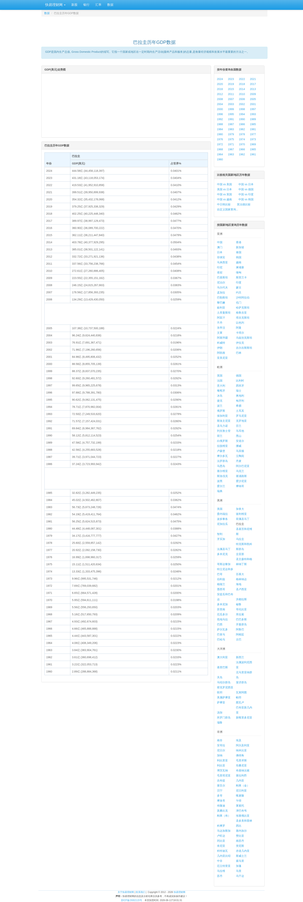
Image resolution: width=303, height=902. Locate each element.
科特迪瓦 (222, 850)
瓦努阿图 (241, 692)
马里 (238, 870)
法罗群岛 (222, 460)
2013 (253, 89)
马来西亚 (222, 262)
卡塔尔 (240, 332)
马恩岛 (221, 466)
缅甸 (238, 272)
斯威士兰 (241, 855)
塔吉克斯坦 (242, 317)
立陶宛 (240, 455)
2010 (242, 94)
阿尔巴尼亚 (242, 466)
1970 (242, 144)
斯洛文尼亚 (224, 420)
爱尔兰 (221, 486)
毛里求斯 (241, 760)
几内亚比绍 (224, 855)
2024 (220, 79)
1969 (253, 144)
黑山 (238, 435)
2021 (253, 79)
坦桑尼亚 (241, 765)
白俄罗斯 (222, 440)
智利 (219, 534)
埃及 (238, 740)
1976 (220, 139)
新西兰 (240, 657)
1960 (220, 159)
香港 (238, 242)
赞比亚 (240, 835)
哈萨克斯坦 (242, 307)
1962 (242, 154)
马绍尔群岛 (224, 682)
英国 (219, 375)
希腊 (238, 405)
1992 (220, 119)
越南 (238, 262)
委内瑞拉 (222, 513)
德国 (238, 375)
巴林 (238, 352)
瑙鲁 (219, 722)
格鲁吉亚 (241, 312)
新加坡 (240, 247)
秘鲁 (238, 604)
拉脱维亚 (222, 445)
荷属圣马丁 (242, 518)
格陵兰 (221, 584)
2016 (220, 89)
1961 (253, 154)
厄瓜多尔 (222, 614)
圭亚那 (240, 554)
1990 (242, 119)
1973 (253, 139)
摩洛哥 (221, 800)
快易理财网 (55, 5)
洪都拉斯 (241, 599)
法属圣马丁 (224, 549)
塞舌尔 (221, 785)
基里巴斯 (222, 667)
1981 (253, 129)
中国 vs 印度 (246, 194)
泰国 (238, 252)
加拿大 (240, 508)
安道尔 (240, 440)
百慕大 (240, 574)
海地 (238, 584)
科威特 (221, 342)
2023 (231, 79)
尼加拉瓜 (222, 523)
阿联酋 (221, 352)
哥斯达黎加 (224, 564)
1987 (231, 124)
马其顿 (240, 450)
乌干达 (240, 875)
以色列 (240, 322)
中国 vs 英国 (224, 194)
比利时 (240, 380)
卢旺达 (221, 835)
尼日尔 (221, 750)
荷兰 (219, 435)
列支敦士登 (224, 430)
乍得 (238, 800)
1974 (242, 139)
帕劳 (238, 697)
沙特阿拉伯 (242, 297)
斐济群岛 (241, 682)
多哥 (219, 795)
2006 (242, 99)
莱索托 (240, 805)
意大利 (221, 385)
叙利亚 (221, 307)
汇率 (98, 4)
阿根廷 (240, 634)
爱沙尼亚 (241, 481)
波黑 (219, 481)
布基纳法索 (242, 770)
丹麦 (238, 460)
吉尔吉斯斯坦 (244, 347)
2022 (242, 79)
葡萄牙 (221, 390)
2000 (220, 109)
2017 (253, 84)
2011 (231, 94)
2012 (220, 94)
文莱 (219, 332)
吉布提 (221, 780)
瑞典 (219, 491)
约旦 (238, 292)
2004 (220, 104)
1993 (253, 114)
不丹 (219, 322)
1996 (220, 114)
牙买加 (221, 539)
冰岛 (219, 395)
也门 (238, 302)
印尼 (219, 267)
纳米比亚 (241, 750)
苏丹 (219, 875)
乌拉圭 (240, 539)
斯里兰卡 (241, 277)
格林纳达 (241, 579)
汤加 (219, 712)
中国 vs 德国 (246, 189)
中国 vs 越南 (224, 199)
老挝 (219, 272)
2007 (231, 99)
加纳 (219, 755)
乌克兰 (240, 471)
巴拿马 (221, 634)
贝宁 (219, 790)
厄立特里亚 (224, 865)
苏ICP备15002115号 (131, 900)
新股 (74, 4)
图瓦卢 (240, 702)
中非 (219, 860)
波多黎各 (222, 518)
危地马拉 (222, 619)
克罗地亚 (241, 420)
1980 (220, 134)
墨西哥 (221, 589)
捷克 (219, 400)
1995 (231, 114)
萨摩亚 (221, 702)
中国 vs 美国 (224, 184)
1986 (242, 124)
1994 (242, 114)
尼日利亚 (241, 790)
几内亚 (240, 780)
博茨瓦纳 (222, 770)
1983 (231, 129)
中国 (219, 242)
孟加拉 (221, 292)
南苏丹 (240, 840)
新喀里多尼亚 (244, 717)
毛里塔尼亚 (224, 775)
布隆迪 (221, 805)
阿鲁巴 (240, 629)
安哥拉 (221, 745)
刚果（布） (224, 815)
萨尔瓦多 (222, 629)
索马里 (240, 860)
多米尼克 (222, 554)
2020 (220, 84)
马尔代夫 (222, 287)
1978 (242, 134)
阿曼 (238, 327)
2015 (231, 89)
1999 (231, 109)
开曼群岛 (241, 624)
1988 (220, 124)
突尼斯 (240, 845)
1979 (231, 134)
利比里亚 (222, 760)
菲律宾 (221, 257)
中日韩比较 (224, 204)
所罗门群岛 (224, 717)
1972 (220, 144)
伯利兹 (221, 579)
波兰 (219, 405)
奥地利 (240, 395)
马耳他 (240, 430)
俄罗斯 (221, 410)
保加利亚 (222, 415)
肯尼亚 (221, 845)
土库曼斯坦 (224, 312)
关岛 (219, 677)
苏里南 (221, 609)
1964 (220, 154)
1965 (253, 149)
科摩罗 (221, 825)
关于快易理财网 (126, 892)
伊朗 (219, 347)
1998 (242, 109)
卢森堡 (221, 450)
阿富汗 (221, 317)
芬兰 (238, 425)
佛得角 (240, 755)
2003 (231, 104)
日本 (219, 252)
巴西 (219, 624)
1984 (220, 129)
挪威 (238, 445)
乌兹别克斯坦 (244, 337)
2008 (220, 99)
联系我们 (140, 892)
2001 (253, 104)
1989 (253, 119)
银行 (86, 4)
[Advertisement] (154, 26)
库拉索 (240, 614)
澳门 (219, 247)
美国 (219, 508)
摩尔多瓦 (222, 455)
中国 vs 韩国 (246, 199)
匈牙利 (240, 400)
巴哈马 (221, 639)
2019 (231, 84)
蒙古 (238, 287)
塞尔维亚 (222, 471)
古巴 (238, 639)
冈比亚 (221, 840)
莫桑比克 (222, 810)
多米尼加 (222, 604)
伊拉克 (240, 342)
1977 (253, 134)
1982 (242, 129)
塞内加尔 (241, 830)
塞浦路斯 (241, 476)
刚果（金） (242, 785)
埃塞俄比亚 (242, 815)
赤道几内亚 (242, 850)
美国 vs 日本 (224, 189)
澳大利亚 (222, 657)
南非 (219, 740)
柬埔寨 (240, 267)
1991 (231, 119)
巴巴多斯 (241, 619)
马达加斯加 (224, 830)
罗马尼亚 (241, 415)
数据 (110, 4)
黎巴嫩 (221, 302)
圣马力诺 (222, 425)
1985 (253, 124)
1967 (231, 149)
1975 (231, 139)
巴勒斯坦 (222, 297)
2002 (242, 104)
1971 (231, 144)
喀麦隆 (240, 795)
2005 (253, 99)
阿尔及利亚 (242, 745)
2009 (253, 94)
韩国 (238, 257)
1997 (253, 109)
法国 (219, 380)
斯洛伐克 (222, 476)
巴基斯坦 (222, 277)
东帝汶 (221, 327)
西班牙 (240, 385)
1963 (231, 154)
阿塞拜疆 (222, 337)
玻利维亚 (241, 513)
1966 (242, 149)
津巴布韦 (241, 810)
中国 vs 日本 (246, 184)
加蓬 (238, 865)
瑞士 (238, 390)
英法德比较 (243, 204)
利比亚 (221, 765)
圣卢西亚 (241, 589)
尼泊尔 (221, 282)
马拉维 (221, 870)
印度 (238, 282)
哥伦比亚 (241, 609)
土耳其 (240, 410)
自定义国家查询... (227, 209)
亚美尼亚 (222, 357)
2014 (242, 89)
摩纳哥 (240, 486)
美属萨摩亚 (224, 697)
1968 (220, 149)
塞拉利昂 (241, 775)
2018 (242, 84)
